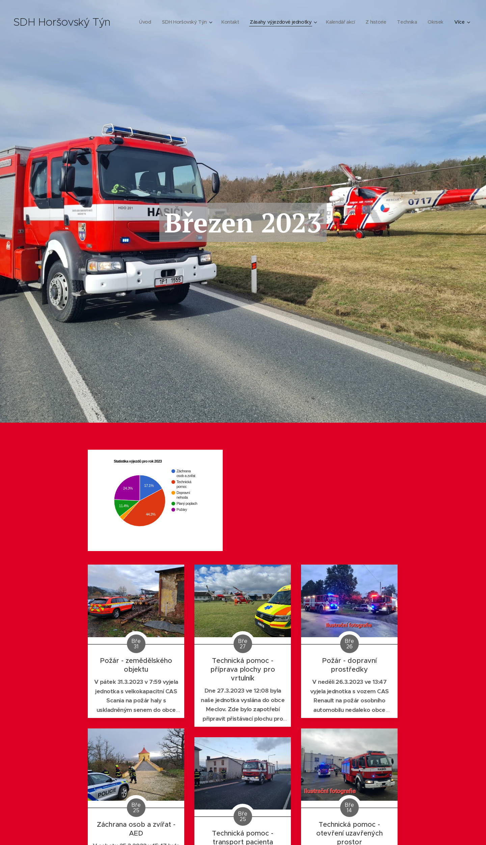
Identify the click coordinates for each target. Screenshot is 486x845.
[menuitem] (162, 22)
